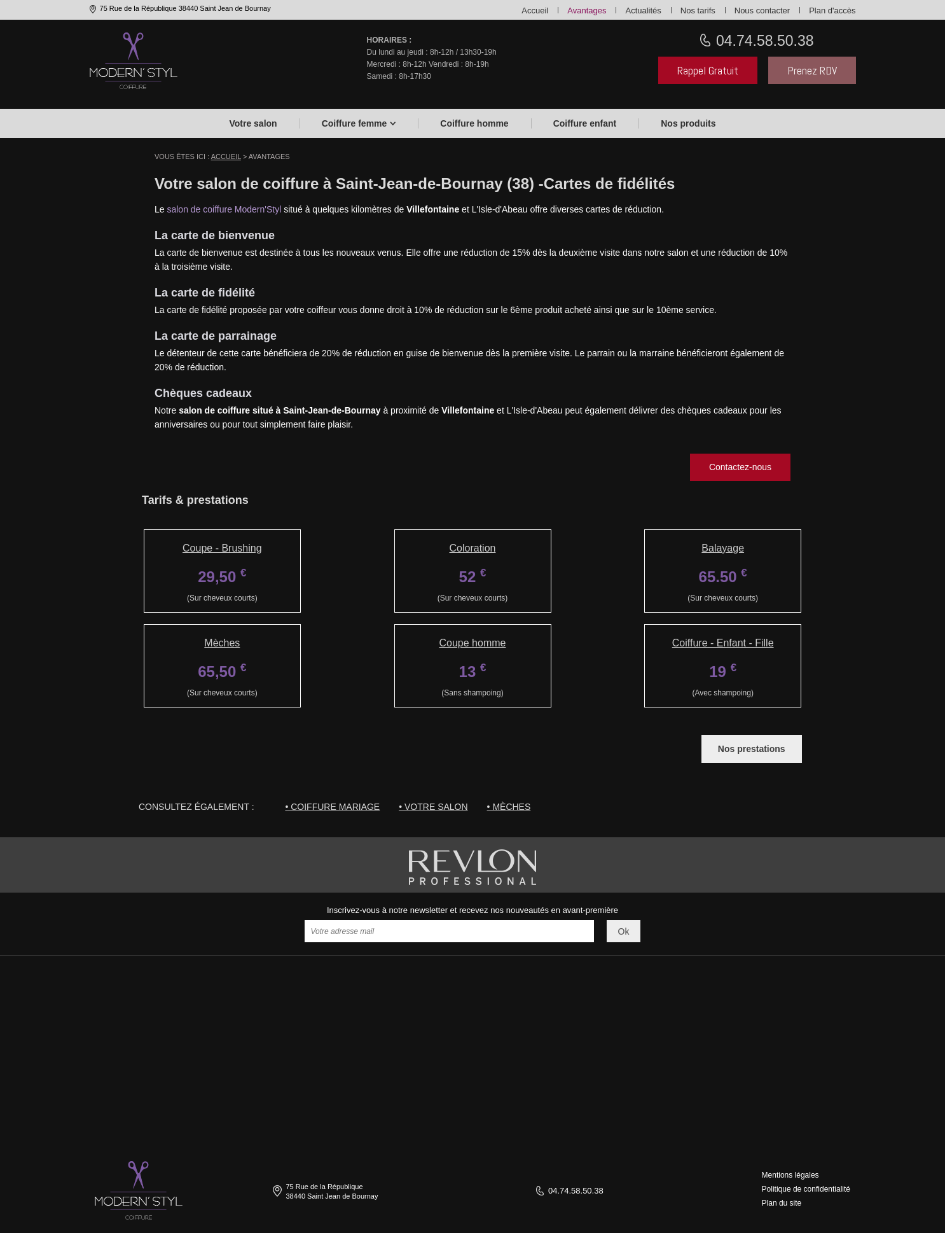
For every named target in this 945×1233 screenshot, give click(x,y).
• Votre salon (433, 807)
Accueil (534, 10)
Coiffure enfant (585, 123)
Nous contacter (762, 10)
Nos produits (688, 123)
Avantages (586, 10)
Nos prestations (751, 749)
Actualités (643, 10)
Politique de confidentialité (806, 1189)
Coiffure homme (474, 123)
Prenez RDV (812, 70)
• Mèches (509, 807)
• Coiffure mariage (332, 807)
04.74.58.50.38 (763, 40)
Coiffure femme (354, 123)
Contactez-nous (740, 467)
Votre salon (253, 123)
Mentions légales (790, 1175)
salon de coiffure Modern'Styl (224, 209)
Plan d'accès (832, 10)
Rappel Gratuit (707, 70)
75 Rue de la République (184, 8)
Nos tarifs (697, 10)
